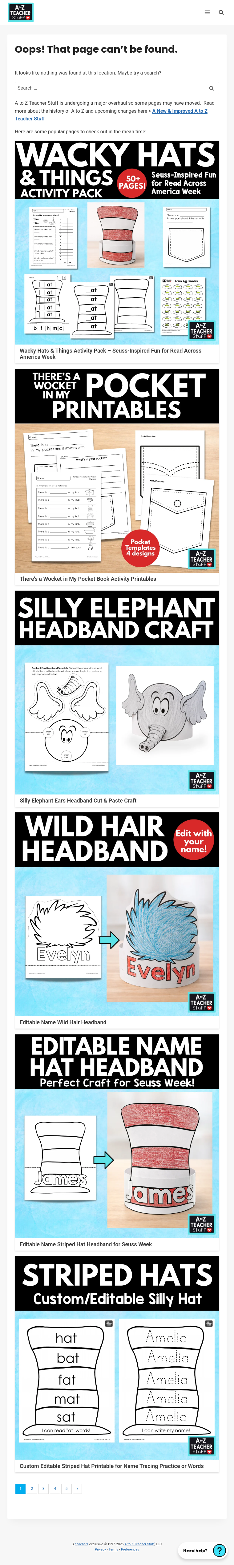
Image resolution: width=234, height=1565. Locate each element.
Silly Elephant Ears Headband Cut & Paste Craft (78, 800)
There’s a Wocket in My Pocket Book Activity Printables (88, 579)
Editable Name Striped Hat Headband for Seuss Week (86, 1244)
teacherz (81, 1544)
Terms (113, 1549)
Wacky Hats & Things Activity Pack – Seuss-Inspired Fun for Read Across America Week (110, 353)
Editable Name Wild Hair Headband (63, 1022)
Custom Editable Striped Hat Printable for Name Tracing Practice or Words (112, 1466)
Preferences (130, 1549)
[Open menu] (207, 12)
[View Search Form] (221, 12)
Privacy (100, 1549)
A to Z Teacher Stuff (139, 1544)
